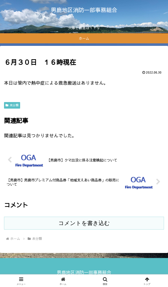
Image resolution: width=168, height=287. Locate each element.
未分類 (12, 105)
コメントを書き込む (84, 223)
